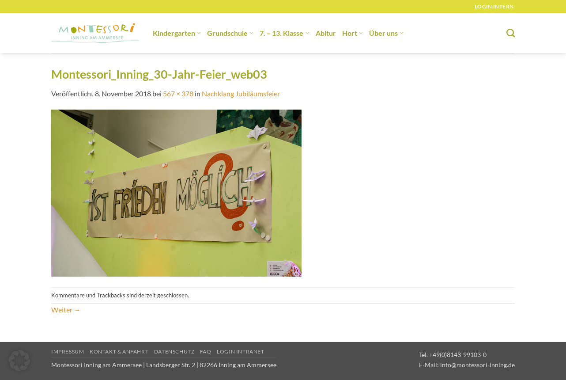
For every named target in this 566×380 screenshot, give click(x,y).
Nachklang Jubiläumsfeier (241, 93)
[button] (19, 360)
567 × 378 (178, 93)
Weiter (66, 309)
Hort (352, 33)
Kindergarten (177, 33)
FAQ (205, 351)
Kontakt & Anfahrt (119, 351)
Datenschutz (174, 351)
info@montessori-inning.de (477, 365)
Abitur (326, 33)
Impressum (67, 351)
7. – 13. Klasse (284, 33)
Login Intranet (240, 351)
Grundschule (230, 33)
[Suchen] (510, 32)
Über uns (386, 33)
